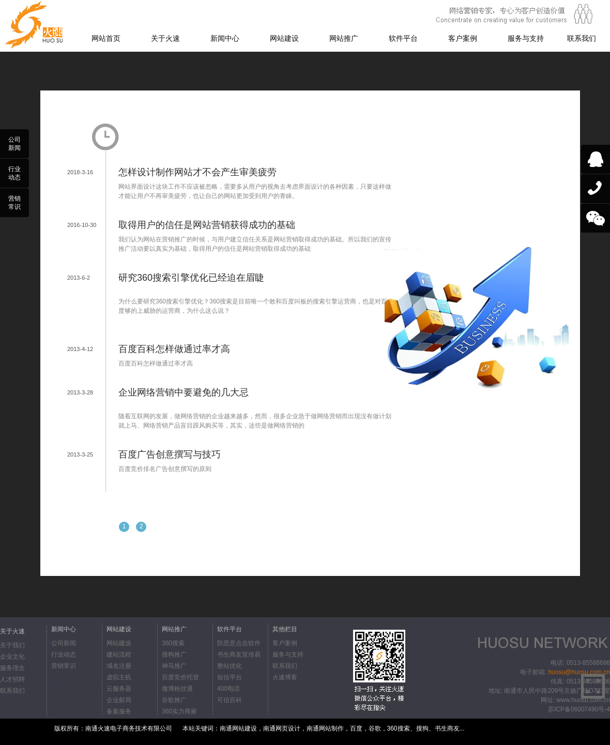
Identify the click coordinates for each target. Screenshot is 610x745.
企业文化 (12, 656)
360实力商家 (179, 711)
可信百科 (229, 700)
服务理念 (12, 668)
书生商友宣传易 (239, 654)
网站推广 (343, 38)
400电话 (228, 688)
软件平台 (403, 38)
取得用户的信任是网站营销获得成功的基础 (206, 225)
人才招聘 (12, 679)
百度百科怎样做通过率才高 (174, 349)
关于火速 (165, 38)
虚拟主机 (118, 677)
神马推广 (174, 666)
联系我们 (581, 38)
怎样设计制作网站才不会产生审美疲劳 (197, 172)
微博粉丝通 (177, 688)
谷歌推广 (174, 700)
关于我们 (12, 645)
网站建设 (284, 38)
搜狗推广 (174, 654)
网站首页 (105, 38)
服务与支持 (526, 38)
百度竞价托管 (180, 677)
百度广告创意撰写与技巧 (169, 454)
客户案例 (462, 38)
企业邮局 (118, 700)
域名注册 (118, 666)
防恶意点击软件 (239, 643)
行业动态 (63, 654)
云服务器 (118, 688)
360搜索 (173, 643)
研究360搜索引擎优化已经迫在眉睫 (191, 277)
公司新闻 (63, 643)
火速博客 (284, 677)
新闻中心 (224, 38)
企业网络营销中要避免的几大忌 (183, 392)
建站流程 (118, 654)
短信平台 (229, 677)
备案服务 (118, 711)
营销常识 (63, 666)
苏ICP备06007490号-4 (579, 709)
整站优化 (229, 666)
